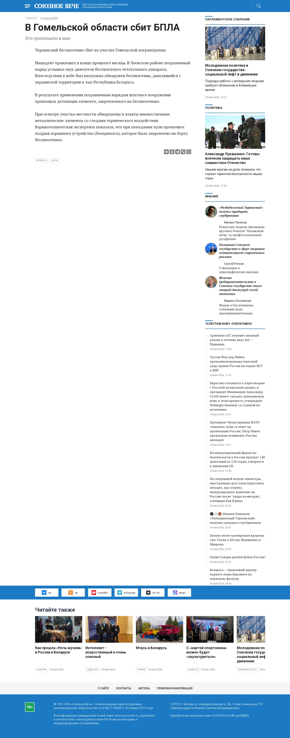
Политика (213, 108)
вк (46, 592)
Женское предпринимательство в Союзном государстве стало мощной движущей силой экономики (240, 286)
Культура (41, 670)
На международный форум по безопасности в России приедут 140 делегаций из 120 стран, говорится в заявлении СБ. (237, 459)
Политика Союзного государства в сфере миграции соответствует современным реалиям (242, 251)
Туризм (141, 670)
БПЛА (55, 160)
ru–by (153, 592)
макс (179, 592)
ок (73, 592)
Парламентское (247, 670)
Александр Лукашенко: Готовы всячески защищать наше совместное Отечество (232, 158)
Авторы (144, 688)
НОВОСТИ (31, 18)
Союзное (193, 670)
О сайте (103, 688)
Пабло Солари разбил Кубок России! (237, 557)
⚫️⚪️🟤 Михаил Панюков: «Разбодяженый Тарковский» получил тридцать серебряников (235, 518)
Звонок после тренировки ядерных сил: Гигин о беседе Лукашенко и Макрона (237, 539)
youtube (100, 592)
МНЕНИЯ (211, 196)
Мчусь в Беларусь (151, 648)
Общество (92, 670)
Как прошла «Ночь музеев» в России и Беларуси (58, 650)
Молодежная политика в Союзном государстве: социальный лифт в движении (231, 69)
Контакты (123, 688)
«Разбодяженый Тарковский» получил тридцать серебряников (241, 211)
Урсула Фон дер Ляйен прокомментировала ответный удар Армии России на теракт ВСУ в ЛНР (236, 363)
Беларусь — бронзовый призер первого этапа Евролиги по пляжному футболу (233, 574)
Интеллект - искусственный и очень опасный (105, 652)
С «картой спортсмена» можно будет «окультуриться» (206, 652)
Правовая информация (175, 688)
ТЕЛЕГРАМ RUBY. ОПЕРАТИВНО (228, 324)
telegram (126, 592)
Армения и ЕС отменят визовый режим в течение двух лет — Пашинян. (234, 339)
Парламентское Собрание (227, 19)
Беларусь (41, 160)
